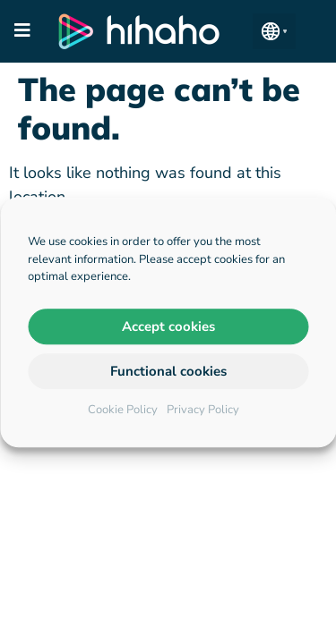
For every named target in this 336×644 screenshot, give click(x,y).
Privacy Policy (203, 410)
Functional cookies (168, 371)
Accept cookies (168, 326)
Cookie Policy (123, 410)
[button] (274, 31)
